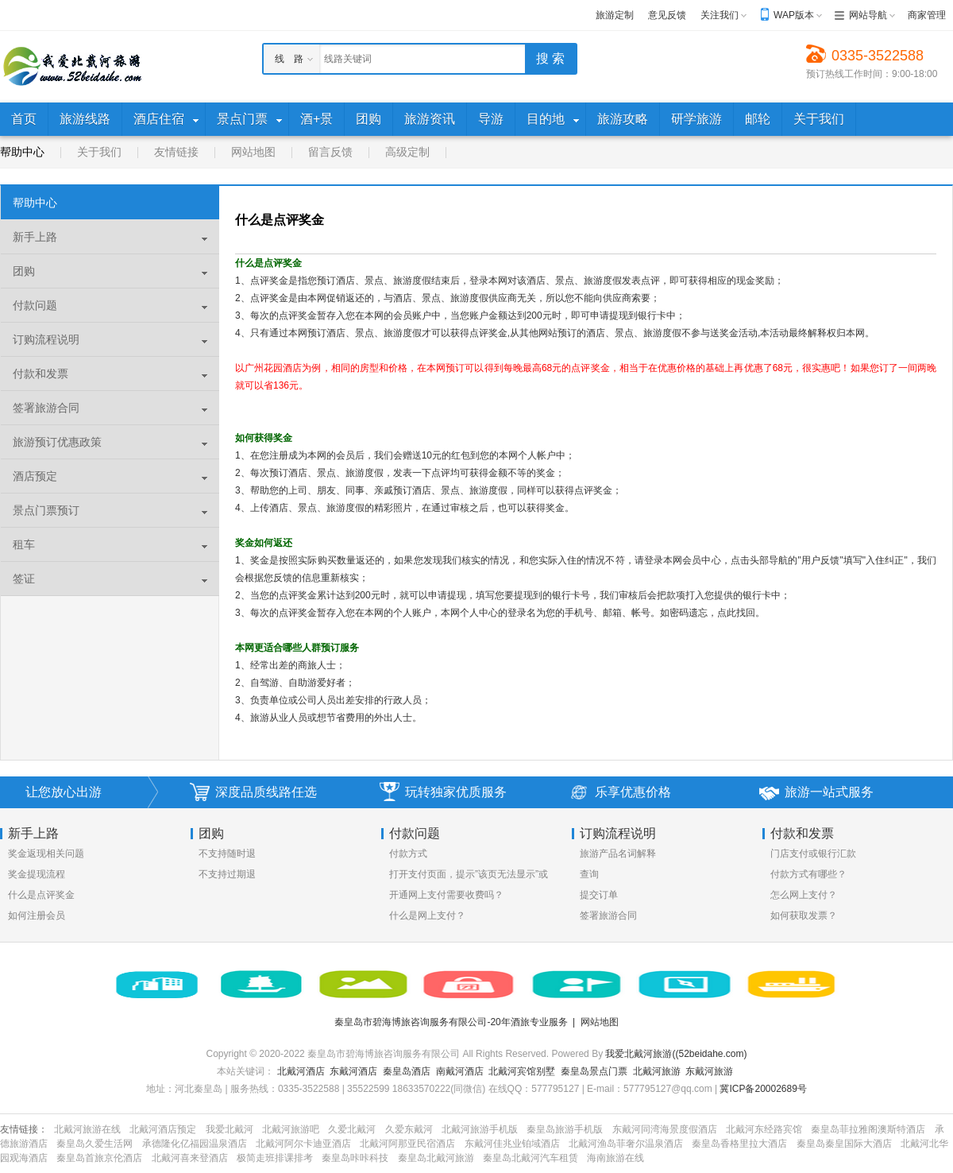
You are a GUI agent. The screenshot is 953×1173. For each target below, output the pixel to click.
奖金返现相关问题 (46, 853)
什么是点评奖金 (41, 894)
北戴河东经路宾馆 (764, 1129)
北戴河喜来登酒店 (190, 1157)
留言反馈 (330, 151)
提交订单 (599, 894)
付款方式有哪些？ (808, 874)
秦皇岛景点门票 (594, 1071)
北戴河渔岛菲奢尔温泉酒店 (626, 1143)
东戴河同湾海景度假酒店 (664, 1129)
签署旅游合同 (608, 915)
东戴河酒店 (353, 1071)
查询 (589, 874)
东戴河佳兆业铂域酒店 (512, 1143)
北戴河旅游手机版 (480, 1129)
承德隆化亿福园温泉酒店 (194, 1143)
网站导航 (868, 15)
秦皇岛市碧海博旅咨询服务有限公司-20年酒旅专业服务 (450, 1022)
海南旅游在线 (615, 1157)
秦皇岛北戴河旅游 (436, 1157)
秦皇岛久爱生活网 (94, 1143)
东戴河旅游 (709, 1071)
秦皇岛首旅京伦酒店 (99, 1157)
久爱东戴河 (409, 1129)
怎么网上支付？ (803, 894)
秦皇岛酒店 (406, 1071)
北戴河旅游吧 (290, 1129)
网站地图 (253, 151)
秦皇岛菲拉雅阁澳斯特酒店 (868, 1129)
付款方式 (408, 853)
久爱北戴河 (352, 1129)
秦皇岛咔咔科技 (355, 1157)
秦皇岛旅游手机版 (565, 1129)
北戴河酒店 (301, 1071)
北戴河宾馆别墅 (521, 1071)
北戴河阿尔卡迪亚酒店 (303, 1143)
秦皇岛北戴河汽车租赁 (530, 1157)
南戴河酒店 (460, 1071)
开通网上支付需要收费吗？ (446, 894)
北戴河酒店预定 (162, 1129)
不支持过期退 (227, 874)
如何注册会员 (36, 915)
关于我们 (99, 151)
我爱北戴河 (229, 1129)
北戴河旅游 (657, 1071)
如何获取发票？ (803, 915)
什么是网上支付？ (427, 915)
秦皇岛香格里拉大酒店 (739, 1143)
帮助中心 (22, 151)
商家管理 (927, 15)
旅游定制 (615, 15)
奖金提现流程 (36, 874)
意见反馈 (667, 15)
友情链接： (24, 1129)
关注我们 (719, 15)
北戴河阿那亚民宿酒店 (407, 1143)
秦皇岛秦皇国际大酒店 (844, 1143)
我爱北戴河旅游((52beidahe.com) (676, 1053)
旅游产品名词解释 (618, 853)
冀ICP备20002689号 (763, 1088)
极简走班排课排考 (275, 1157)
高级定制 (407, 151)
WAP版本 (794, 15)
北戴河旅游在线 (87, 1129)
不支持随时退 (227, 853)
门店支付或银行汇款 (813, 853)
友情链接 (176, 151)
